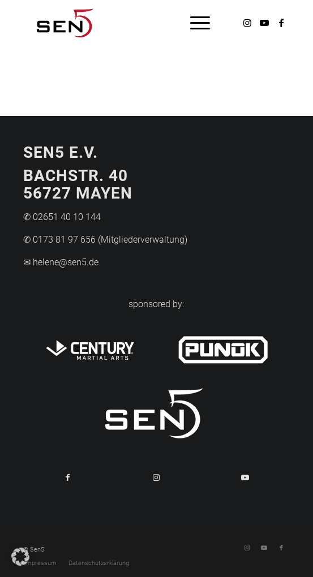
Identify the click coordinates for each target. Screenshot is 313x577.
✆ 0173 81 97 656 (59, 239)
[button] (20, 556)
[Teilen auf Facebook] (67, 477)
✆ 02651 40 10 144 (62, 217)
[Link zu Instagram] (247, 23)
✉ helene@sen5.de (60, 262)
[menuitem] (194, 22)
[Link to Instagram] (156, 477)
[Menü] (194, 22)
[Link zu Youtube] (264, 23)
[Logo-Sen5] (129, 22)
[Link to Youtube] (245, 477)
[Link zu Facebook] (281, 23)
